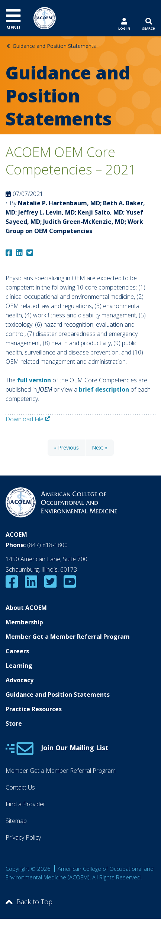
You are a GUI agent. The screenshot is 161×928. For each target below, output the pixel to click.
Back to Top (29, 901)
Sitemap (16, 821)
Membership (24, 622)
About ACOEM (26, 608)
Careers (17, 651)
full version (34, 380)
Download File (25, 419)
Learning (19, 665)
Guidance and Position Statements (54, 45)
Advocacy (19, 680)
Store (14, 723)
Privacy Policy (23, 837)
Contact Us (20, 787)
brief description (104, 389)
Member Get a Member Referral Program (68, 637)
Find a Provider (25, 804)
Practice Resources (34, 709)
